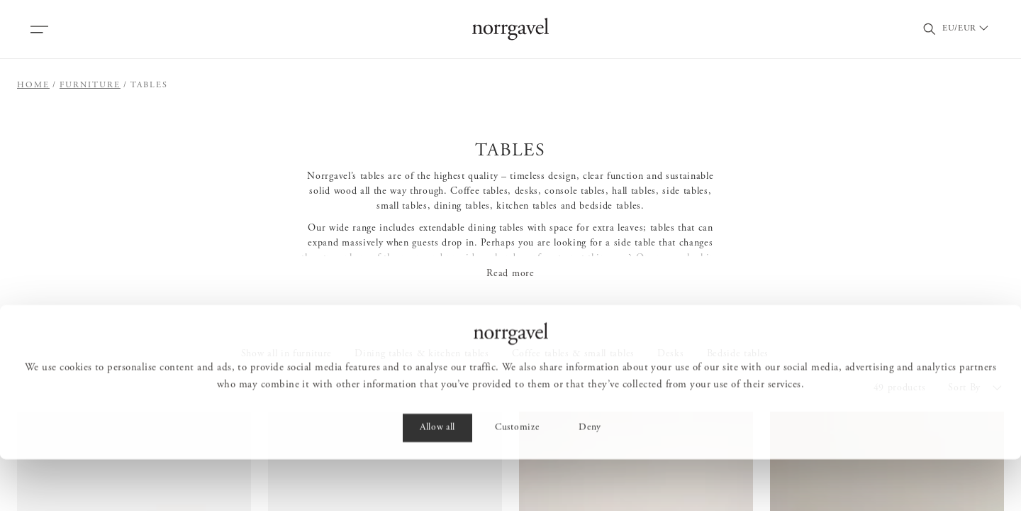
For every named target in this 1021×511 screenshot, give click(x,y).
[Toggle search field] (929, 29)
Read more (510, 274)
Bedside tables (738, 354)
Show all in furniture (286, 354)
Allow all (437, 480)
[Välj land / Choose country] (972, 29)
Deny (590, 480)
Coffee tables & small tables (573, 354)
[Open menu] (39, 29)
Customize (517, 480)
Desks (670, 354)
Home (33, 85)
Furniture (90, 85)
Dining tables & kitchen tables (422, 354)
